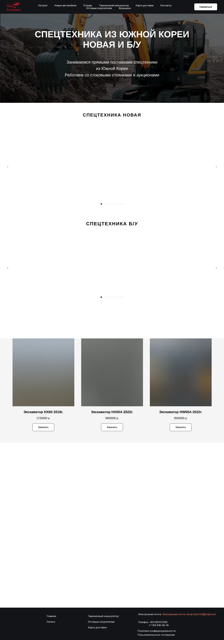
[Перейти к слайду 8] (123, 204)
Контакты (165, 5)
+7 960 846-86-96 (159, 625)
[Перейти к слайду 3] (107, 204)
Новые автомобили (65, 5)
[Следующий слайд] (216, 166)
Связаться (205, 6)
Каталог (43, 5)
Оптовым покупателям (99, 8)
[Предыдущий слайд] (7, 166)
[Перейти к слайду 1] (101, 204)
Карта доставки (145, 5)
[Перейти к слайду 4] (110, 204)
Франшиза (125, 8)
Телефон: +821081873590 (153, 622)
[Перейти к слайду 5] (113, 204)
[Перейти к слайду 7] (119, 204)
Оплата (51, 621)
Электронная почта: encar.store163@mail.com (189, 614)
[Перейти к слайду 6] (116, 204)
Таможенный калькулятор (114, 5)
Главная (51, 616)
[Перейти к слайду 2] (104, 204)
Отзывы (87, 5)
